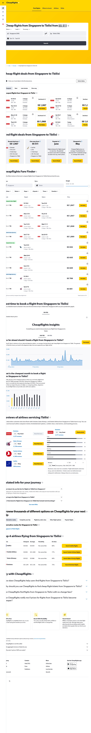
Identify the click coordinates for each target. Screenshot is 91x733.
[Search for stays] (3, 12)
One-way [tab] (39, 88)
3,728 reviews (23, 442)
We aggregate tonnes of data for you (49, 648)
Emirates (21, 427)
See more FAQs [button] (37, 500)
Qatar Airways (23, 437)
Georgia (20, 65)
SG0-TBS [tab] (44, 327)
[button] (3, 3)
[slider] (89, 186)
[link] (19, 161)
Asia (15, 65)
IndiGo (21, 457)
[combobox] (32, 29)
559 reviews (22, 462)
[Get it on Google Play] (73, 665)
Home (10, 65)
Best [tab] (21, 88)
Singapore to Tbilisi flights (17, 525)
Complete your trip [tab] (30, 516)
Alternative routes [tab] (16, 516)
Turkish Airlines (23, 447)
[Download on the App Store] (73, 669)
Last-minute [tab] (29, 88)
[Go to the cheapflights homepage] (13, 3)
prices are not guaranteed (45, 639)
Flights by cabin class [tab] (46, 516)
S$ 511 (68, 25)
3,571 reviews (23, 432)
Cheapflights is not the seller (49, 645)
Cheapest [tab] (13, 88)
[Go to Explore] (3, 19)
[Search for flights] (3, 8)
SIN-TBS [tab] (48, 305)
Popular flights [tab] (74, 516)
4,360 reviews (23, 452)
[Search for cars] (3, 15)
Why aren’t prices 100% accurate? (49, 651)
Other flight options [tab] (61, 516)
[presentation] (74, 26)
